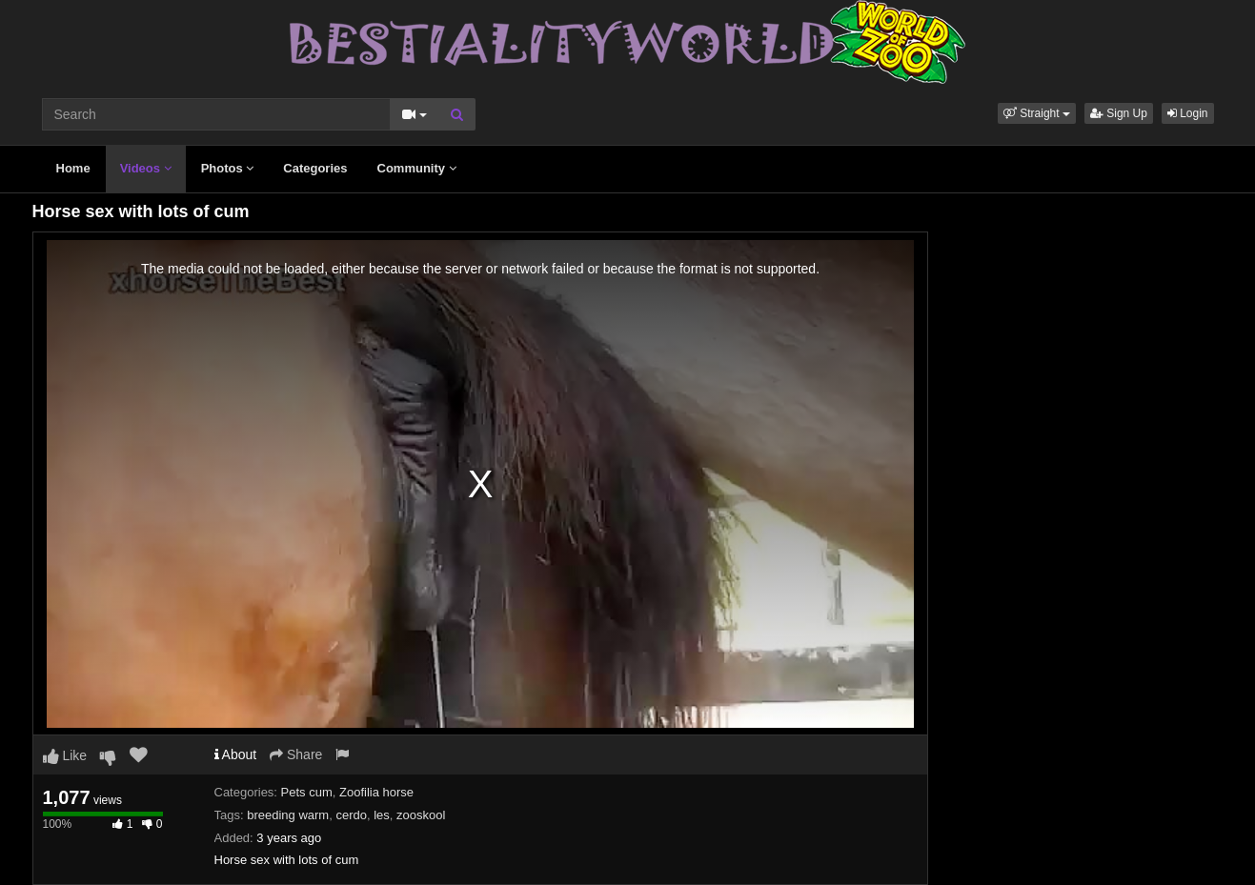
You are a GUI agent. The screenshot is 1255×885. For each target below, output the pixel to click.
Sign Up (1118, 113)
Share (296, 754)
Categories (315, 168)
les (382, 815)
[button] (1037, 113)
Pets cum (307, 792)
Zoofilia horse (376, 792)
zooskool (420, 815)
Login (1187, 113)
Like (65, 755)
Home (73, 168)
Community (416, 168)
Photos (227, 168)
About (235, 754)
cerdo (351, 815)
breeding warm (288, 815)
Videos (146, 168)
